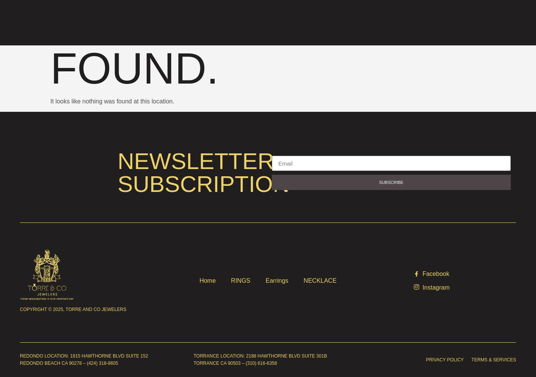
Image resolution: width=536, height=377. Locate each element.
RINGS (240, 280)
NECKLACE (320, 280)
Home (207, 280)
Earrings (277, 280)
